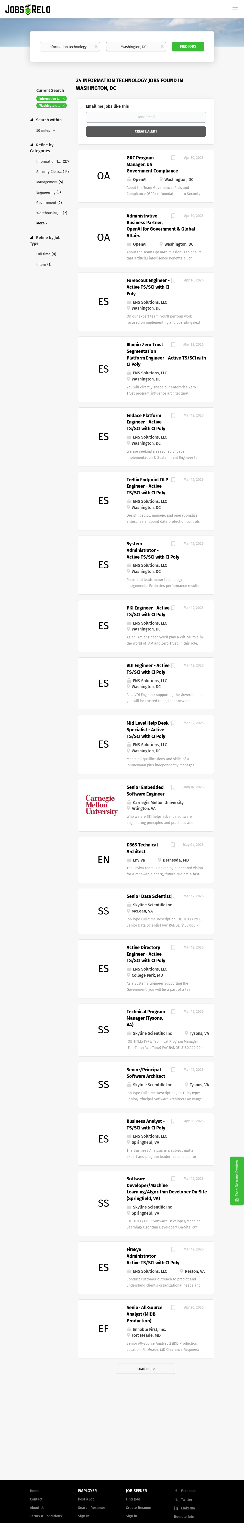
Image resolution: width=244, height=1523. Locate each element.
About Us (37, 1508)
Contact (36, 1499)
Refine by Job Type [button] (45, 240)
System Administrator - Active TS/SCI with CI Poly (153, 550)
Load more (146, 1369)
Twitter (187, 1500)
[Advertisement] (122, 1435)
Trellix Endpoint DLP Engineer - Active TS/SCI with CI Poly (147, 486)
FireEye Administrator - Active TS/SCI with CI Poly (153, 1256)
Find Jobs (188, 46)
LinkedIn (188, 1508)
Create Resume (138, 1508)
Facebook (188, 1491)
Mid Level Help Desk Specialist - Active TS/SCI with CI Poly (148, 729)
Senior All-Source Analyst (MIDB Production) (144, 1314)
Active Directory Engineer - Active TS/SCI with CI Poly (146, 954)
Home (34, 1491)
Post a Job (86, 1499)
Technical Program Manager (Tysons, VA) (146, 1018)
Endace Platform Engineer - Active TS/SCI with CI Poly (146, 422)
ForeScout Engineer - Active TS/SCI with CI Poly (148, 287)
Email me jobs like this (107, 106)
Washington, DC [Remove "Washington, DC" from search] (50, 105)
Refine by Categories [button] (41, 148)
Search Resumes (92, 1508)
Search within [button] (48, 119)
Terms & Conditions (46, 1516)
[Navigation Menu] (235, 9)
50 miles (43, 130)
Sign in (83, 1516)
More (40, 223)
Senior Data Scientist (149, 896)
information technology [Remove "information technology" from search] (53, 99)
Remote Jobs (184, 1517)
